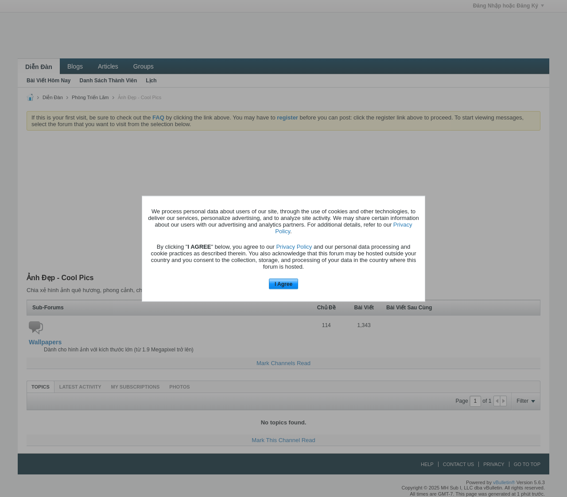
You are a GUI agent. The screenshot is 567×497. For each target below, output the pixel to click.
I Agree (283, 284)
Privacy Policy (294, 246)
